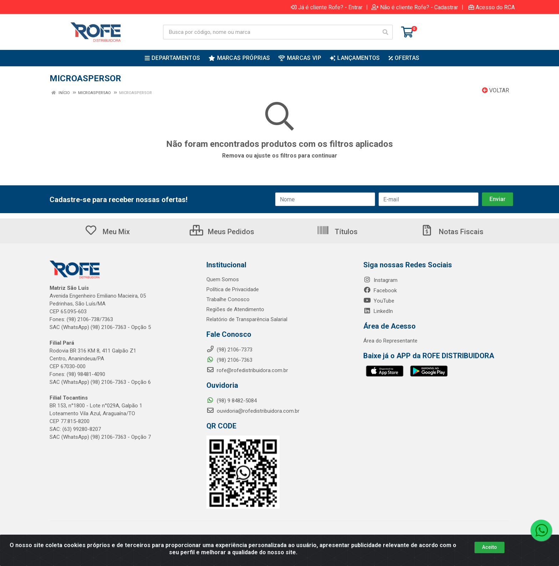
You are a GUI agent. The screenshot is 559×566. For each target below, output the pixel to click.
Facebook (380, 290)
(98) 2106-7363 (229, 360)
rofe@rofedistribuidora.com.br (247, 370)
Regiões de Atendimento (235, 309)
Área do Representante (390, 341)
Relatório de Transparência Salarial (246, 319)
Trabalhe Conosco (228, 299)
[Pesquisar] (385, 32)
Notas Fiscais (452, 231)
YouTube (378, 301)
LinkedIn (378, 311)
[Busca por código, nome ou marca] (270, 32)
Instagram (380, 280)
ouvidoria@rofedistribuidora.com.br (252, 411)
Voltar (495, 90)
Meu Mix (107, 231)
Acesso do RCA (491, 7)
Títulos (337, 231)
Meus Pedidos (222, 231)
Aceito (489, 547)
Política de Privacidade (232, 289)
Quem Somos (222, 279)
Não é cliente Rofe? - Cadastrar (414, 7)
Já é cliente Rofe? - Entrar (327, 7)
